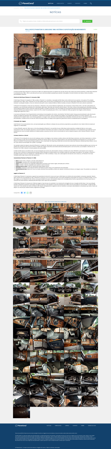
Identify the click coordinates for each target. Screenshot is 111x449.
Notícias (50, 3)
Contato (77, 3)
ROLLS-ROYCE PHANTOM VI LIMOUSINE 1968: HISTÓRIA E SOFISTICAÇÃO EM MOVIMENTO (42, 7)
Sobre (85, 3)
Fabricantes (60, 3)
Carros (69, 3)
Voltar (95, 29)
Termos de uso (92, 425)
